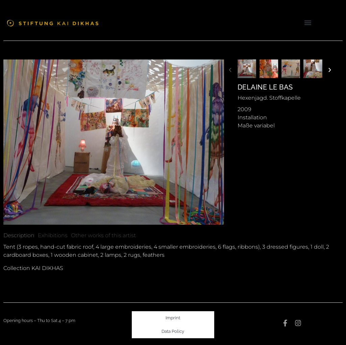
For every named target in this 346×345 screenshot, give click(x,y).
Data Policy (173, 331)
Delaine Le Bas (265, 87)
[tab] (18, 235)
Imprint (173, 317)
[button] (308, 22)
